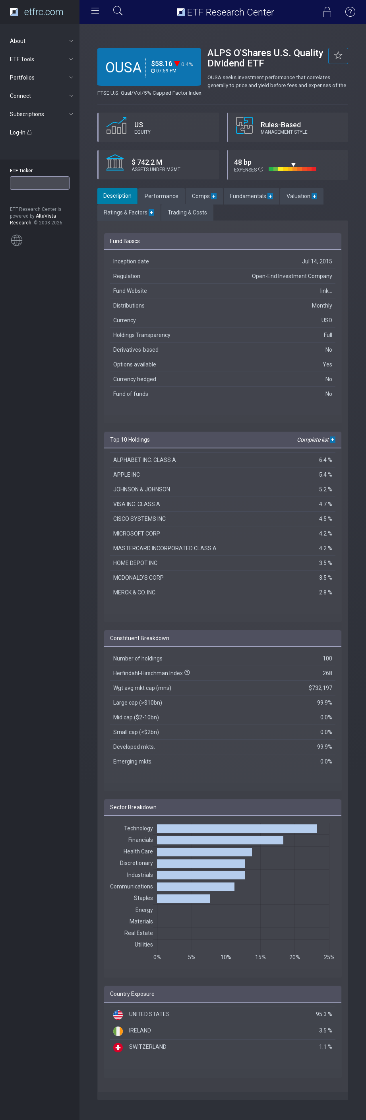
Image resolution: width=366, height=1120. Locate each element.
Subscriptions (42, 114)
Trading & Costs (187, 212)
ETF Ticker (21, 170)
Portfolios (42, 77)
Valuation (302, 196)
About (42, 41)
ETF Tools (42, 59)
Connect (42, 96)
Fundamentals (251, 196)
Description (117, 196)
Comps (204, 196)
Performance (161, 196)
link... (326, 291)
